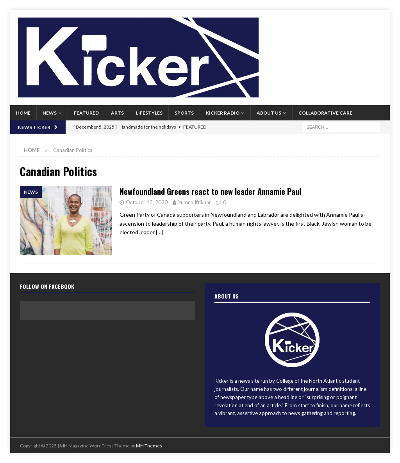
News (50, 113)
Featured (86, 113)
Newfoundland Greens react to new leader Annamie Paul (210, 191)
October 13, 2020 (147, 202)
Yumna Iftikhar (194, 202)
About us (269, 113)
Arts (117, 113)
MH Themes (149, 446)
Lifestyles (149, 113)
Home (23, 113)
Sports (184, 113)
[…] (159, 232)
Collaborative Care (325, 113)
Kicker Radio (222, 113)
